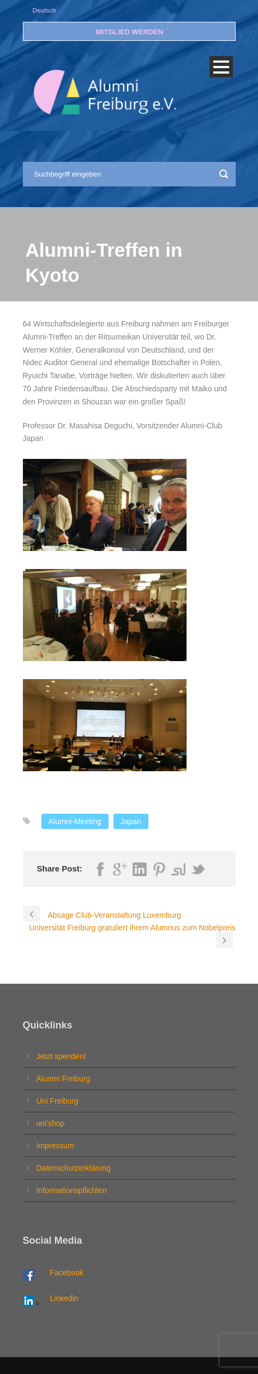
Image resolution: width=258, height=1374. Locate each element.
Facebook (66, 1272)
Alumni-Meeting (75, 821)
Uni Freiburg (58, 1101)
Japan (131, 821)
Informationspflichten (72, 1190)
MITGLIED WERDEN (130, 32)
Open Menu (221, 66)
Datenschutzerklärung (74, 1168)
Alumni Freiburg (64, 1078)
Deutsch (44, 10)
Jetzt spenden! (61, 1056)
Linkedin (64, 1298)
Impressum (55, 1145)
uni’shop (51, 1123)
